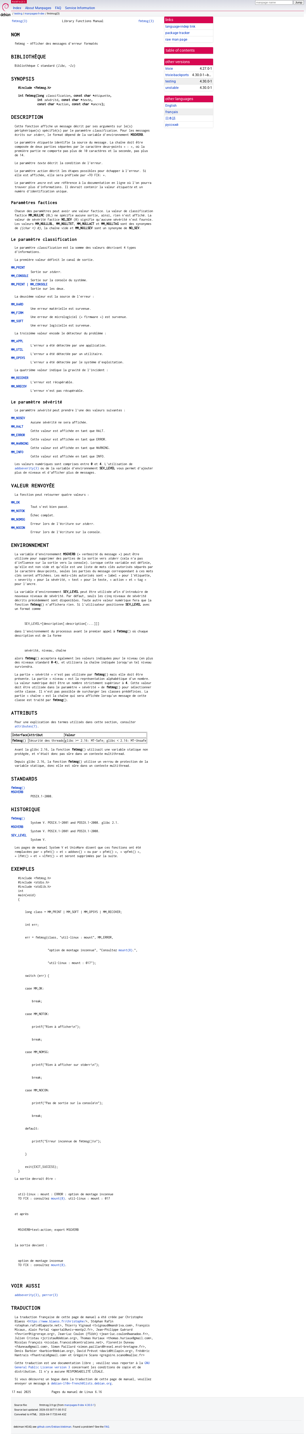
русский (171, 125)
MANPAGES (19, 1)
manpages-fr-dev (34, 13)
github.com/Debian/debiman (54, 1426)
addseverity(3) (27, 468)
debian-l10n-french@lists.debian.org (81, 1383)
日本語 (170, 118)
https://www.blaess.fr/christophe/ (57, 1321)
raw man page (176, 39)
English (171, 106)
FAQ (58, 8)
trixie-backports (177, 75)
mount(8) (125, 950)
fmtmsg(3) (19, 21)
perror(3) (50, 1295)
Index (17, 8)
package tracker (177, 33)
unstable (171, 88)
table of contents (180, 50)
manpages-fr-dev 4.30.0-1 (79, 1405)
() (18, 787)
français (171, 112)
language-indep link (180, 26)
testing (18, 13)
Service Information (80, 8)
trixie (169, 69)
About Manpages (38, 8)
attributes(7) (26, 726)
